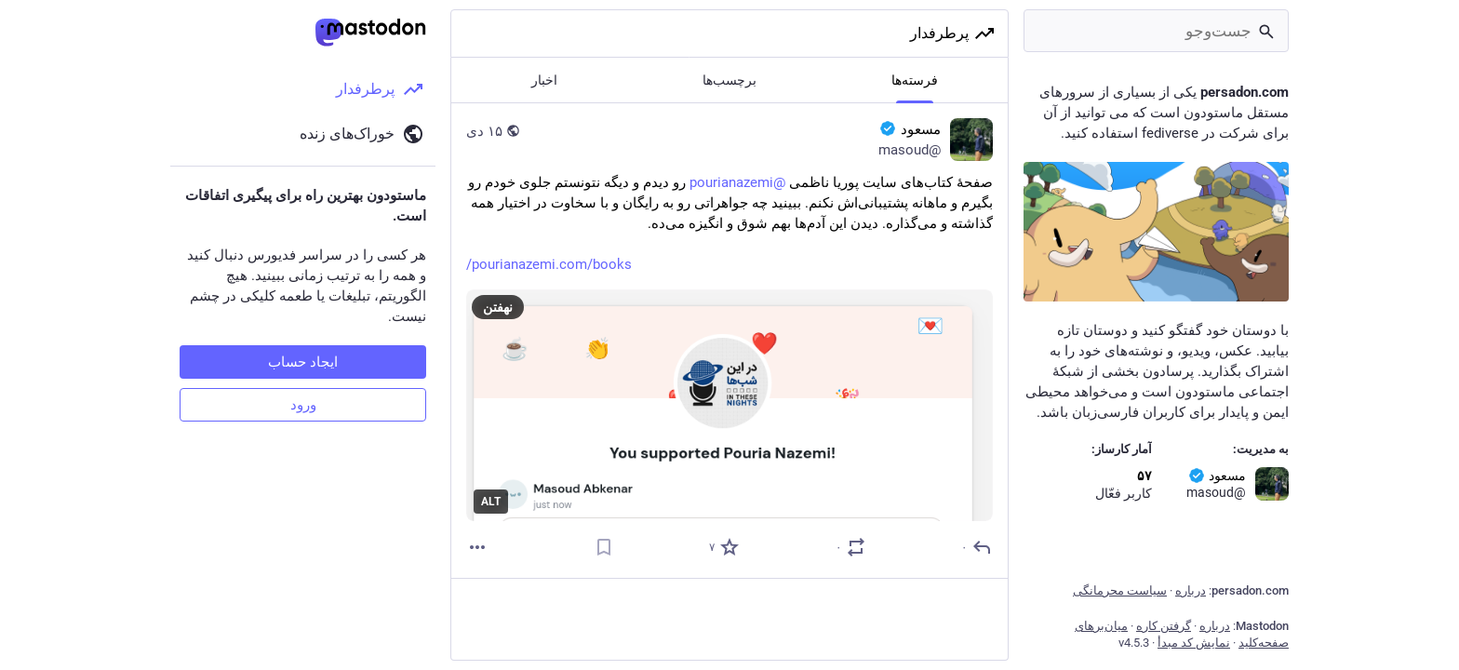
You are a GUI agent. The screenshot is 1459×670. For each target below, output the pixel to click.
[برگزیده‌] (723, 547)
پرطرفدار (953, 33)
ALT (491, 501)
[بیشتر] (477, 547)
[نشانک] (604, 547)
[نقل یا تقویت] (849, 547)
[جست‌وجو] (1156, 30)
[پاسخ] (975, 547)
